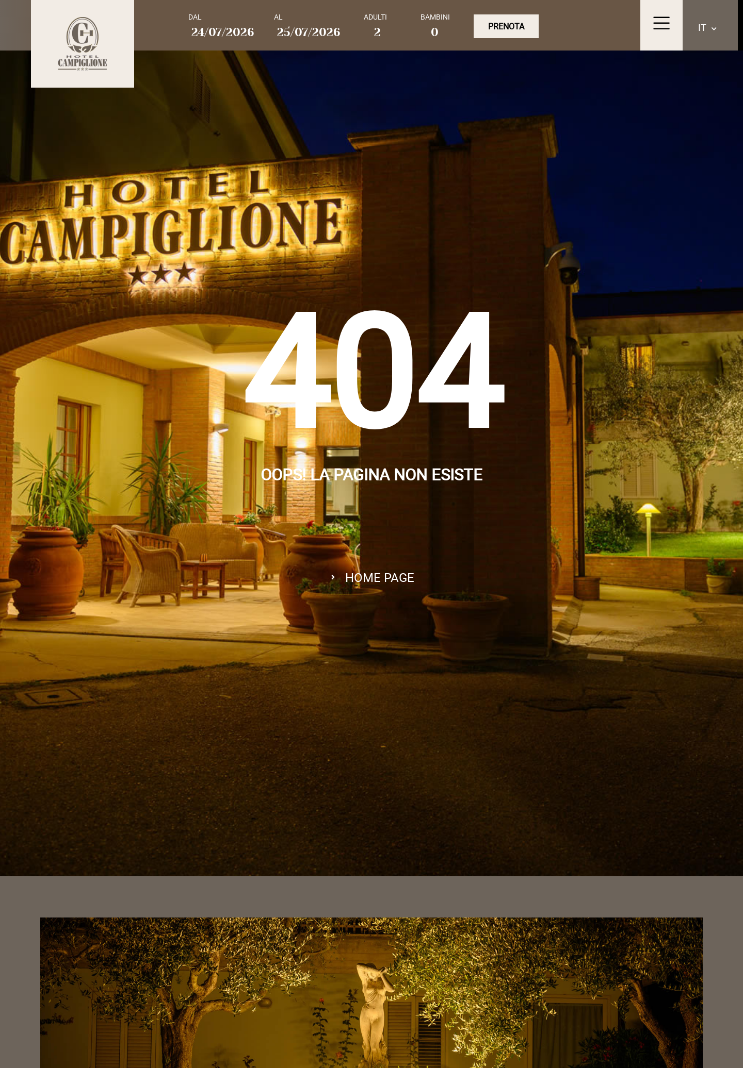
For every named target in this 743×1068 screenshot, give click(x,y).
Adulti (375, 17)
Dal (195, 17)
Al (278, 17)
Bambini (435, 17)
